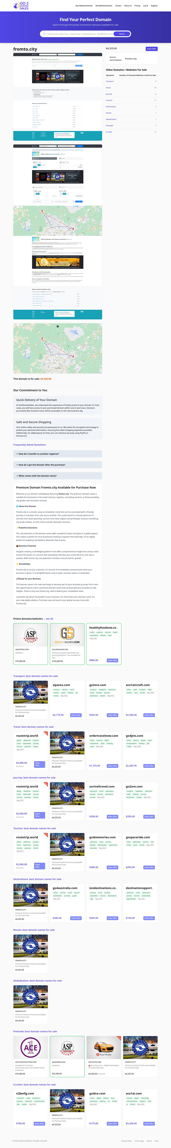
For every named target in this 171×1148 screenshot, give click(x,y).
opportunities (131, 899)
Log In (145, 6)
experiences (113, 845)
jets (148, 743)
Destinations (111, 106)
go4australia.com (65, 888)
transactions (94, 743)
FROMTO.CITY (20, 707)
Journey (109, 94)
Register (154, 6)
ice (109, 1101)
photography (102, 845)
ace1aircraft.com (138, 685)
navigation (102, 690)
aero (136, 693)
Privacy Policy (126, 1141)
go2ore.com (97, 685)
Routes (108, 113)
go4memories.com (102, 837)
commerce (20, 1098)
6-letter (102, 696)
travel (72, 690)
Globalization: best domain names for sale (37, 980)
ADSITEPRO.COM (22, 649)
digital (106, 740)
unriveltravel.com (101, 786)
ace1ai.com (134, 1093)
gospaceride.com (138, 837)
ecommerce (94, 635)
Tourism (109, 100)
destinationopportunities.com (147, 888)
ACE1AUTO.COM (94, 1062)
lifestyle (92, 845)
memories (93, 848)
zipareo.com (61, 685)
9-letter (35, 747)
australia (67, 896)
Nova (157, 1141)
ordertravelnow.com (103, 736)
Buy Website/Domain (84, 6)
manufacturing (39, 1101)
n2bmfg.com (25, 1093)
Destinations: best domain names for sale (37, 879)
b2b (18, 1104)
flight (150, 690)
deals (102, 743)
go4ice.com (97, 1093)
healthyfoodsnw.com (104, 627)
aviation (56, 693)
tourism (19, 747)
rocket (129, 845)
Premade (109, 125)
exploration (27, 743)
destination (94, 696)
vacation (36, 740)
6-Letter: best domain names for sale (34, 1084)
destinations (57, 896)
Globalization (111, 119)
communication (132, 1101)
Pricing (137, 6)
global (19, 740)
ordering (110, 743)
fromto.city (25, 49)
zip (77, 693)
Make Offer (151, 49)
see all (49, 618)
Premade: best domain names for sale (35, 1031)
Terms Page (139, 1141)
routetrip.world (27, 736)
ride (152, 842)
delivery (103, 635)
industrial (28, 1101)
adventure (111, 690)
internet (108, 632)
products (100, 632)
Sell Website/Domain (103, 6)
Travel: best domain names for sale (33, 726)
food (109, 635)
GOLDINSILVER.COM (60, 649)
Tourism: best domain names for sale (34, 828)
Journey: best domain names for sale (34, 777)
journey (106, 693)
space (135, 845)
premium (28, 747)
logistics (70, 693)
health (115, 632)
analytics (143, 1101)
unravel (92, 797)
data (149, 1101)
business (20, 1101)
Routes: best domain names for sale (34, 929)
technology (145, 1098)
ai (127, 1104)
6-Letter (109, 132)
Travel (108, 88)
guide (74, 896)
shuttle (142, 845)
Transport (110, 81)
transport (56, 690)
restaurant (93, 1101)
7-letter (55, 696)
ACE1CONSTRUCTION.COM (25, 1062)
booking (99, 693)
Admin (149, 1141)
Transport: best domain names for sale (35, 676)
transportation (132, 743)
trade (135, 690)
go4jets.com (134, 736)
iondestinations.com (103, 888)
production (36, 1098)
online (92, 632)
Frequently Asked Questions (29, 444)
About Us (128, 6)
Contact (118, 6)
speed (63, 693)
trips (91, 899)
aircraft (142, 693)
